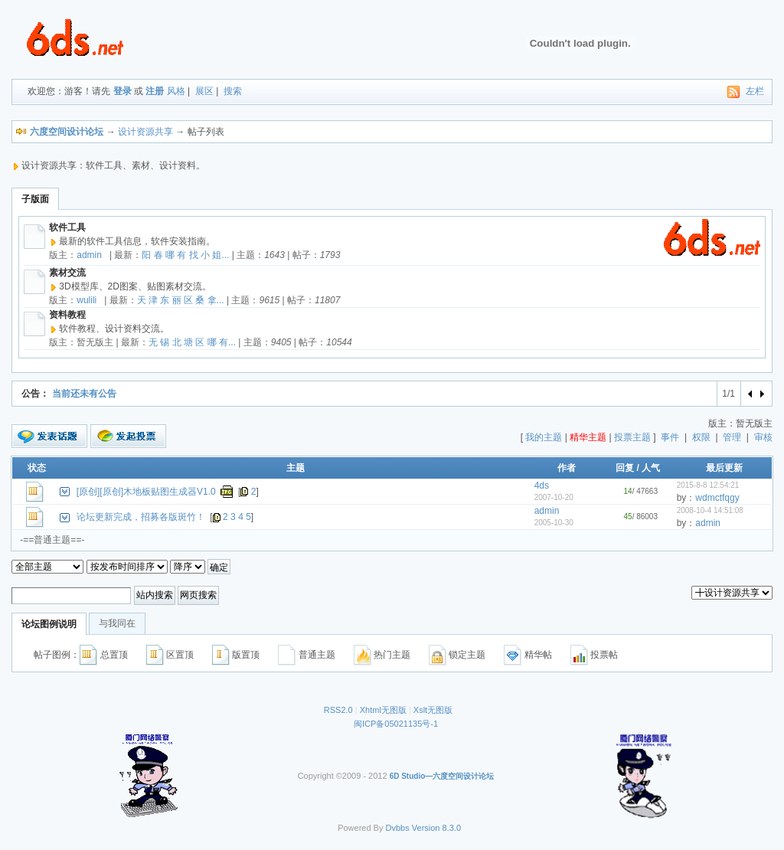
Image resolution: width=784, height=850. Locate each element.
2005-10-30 (553, 522)
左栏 (755, 91)
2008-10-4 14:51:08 (710, 510)
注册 (154, 91)
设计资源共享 (145, 131)
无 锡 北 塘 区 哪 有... (192, 342)
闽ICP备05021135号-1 (396, 723)
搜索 (233, 91)
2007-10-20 (553, 497)
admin (89, 255)
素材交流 (67, 272)
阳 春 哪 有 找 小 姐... (185, 255)
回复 (625, 468)
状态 (37, 468)
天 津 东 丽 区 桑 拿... (180, 300)
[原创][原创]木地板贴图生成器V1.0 (146, 491)
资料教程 (67, 314)
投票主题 (632, 437)
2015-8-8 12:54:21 (708, 485)
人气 (651, 468)
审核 (763, 437)
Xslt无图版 (432, 709)
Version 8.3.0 (436, 827)
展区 (204, 91)
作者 (566, 468)
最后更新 (724, 468)
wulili (86, 300)
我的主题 (543, 437)
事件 (670, 437)
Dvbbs (398, 827)
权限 (701, 437)
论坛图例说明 (49, 624)
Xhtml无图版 (383, 709)
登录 (122, 91)
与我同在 (117, 623)
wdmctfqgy (717, 497)
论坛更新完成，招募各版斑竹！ (141, 517)
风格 (176, 91)
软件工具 (67, 227)
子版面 (35, 199)
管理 (732, 437)
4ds (541, 485)
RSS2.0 (338, 709)
